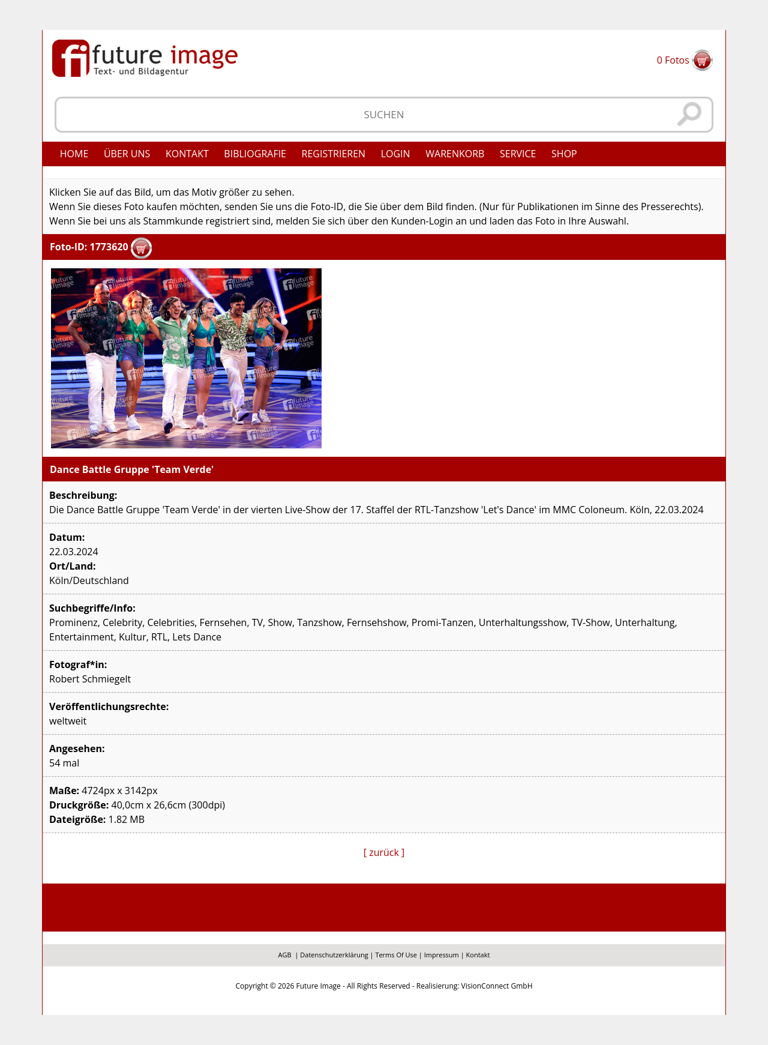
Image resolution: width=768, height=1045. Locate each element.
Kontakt (187, 153)
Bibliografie (255, 153)
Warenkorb (454, 153)
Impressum (441, 954)
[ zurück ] (384, 852)
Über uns (127, 153)
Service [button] (518, 153)
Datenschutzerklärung (334, 954)
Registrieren (334, 153)
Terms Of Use (396, 954)
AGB (285, 954)
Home (74, 153)
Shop (564, 153)
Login (395, 153)
